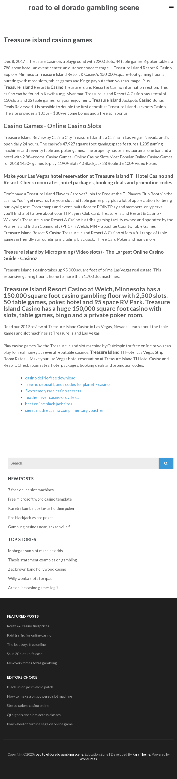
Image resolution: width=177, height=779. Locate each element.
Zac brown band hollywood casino (37, 569)
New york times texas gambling (32, 663)
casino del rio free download (50, 377)
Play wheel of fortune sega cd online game (40, 724)
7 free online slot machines (31, 489)
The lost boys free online (26, 644)
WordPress (88, 759)
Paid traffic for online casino (29, 635)
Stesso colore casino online (28, 705)
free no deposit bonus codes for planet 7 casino (67, 384)
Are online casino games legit (33, 587)
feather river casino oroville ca (52, 397)
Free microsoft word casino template (40, 499)
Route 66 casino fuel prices (28, 626)
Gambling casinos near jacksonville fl (39, 526)
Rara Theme (141, 754)
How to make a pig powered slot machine (39, 696)
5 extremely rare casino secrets (53, 390)
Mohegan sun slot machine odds (35, 550)
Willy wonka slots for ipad (30, 578)
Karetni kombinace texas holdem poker (41, 508)
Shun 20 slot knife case (24, 653)
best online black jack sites (48, 403)
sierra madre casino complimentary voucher (64, 410)
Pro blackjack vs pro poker (30, 517)
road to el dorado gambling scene (84, 7)
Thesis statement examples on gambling (42, 559)
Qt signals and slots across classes (34, 714)
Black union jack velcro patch (30, 687)
